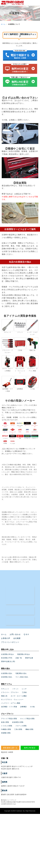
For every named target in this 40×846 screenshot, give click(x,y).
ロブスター (34, 430)
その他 (32, 707)
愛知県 (4, 790)
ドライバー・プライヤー (10, 692)
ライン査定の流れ (21, 677)
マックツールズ (5, 424)
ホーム (3, 24)
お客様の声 (5, 638)
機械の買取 (29, 729)
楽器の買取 (5, 722)
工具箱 (24, 692)
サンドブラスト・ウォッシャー (12, 699)
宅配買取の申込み (23, 654)
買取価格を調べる (10, 748)
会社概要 (17, 638)
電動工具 (4, 696)
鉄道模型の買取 (17, 722)
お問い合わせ (15, 634)
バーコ (12, 424)
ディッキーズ (34, 424)
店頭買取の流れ (6, 677)
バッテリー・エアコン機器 (10, 703)
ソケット (15, 689)
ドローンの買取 (21, 726)
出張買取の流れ (6, 673)
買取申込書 (29, 658)
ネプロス (12, 437)
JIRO (27, 430)
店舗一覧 (18, 658)
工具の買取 (18, 729)
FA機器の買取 (6, 729)
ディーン (27, 424)
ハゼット (5, 430)
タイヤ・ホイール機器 (19, 696)
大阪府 (4, 773)
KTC (20, 430)
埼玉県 (4, 762)
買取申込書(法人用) (8, 661)
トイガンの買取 (6, 726)
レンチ (24, 689)
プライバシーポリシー (10, 642)
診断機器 (23, 707)
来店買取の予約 (6, 658)
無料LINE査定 (30, 748)
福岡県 (4, 782)
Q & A (26, 634)
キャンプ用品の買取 (27, 718)
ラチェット (5, 689)
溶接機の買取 (6, 733)
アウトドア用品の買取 (9, 718)
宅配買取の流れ (21, 673)
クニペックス (12, 431)
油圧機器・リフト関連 (9, 707)
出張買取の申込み (7, 654)
